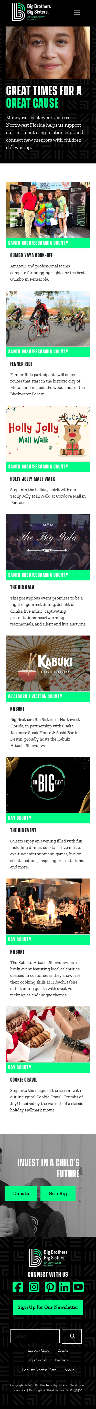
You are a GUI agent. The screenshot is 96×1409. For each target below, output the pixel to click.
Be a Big (58, 1193)
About (69, 1370)
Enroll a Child (38, 1350)
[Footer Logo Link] (48, 1259)
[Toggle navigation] (77, 12)
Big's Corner (37, 1360)
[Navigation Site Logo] (31, 12)
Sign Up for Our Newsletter (48, 1307)
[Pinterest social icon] (51, 1289)
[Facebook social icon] (19, 1289)
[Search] (35, 1336)
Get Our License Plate (39, 1370)
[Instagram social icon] (35, 1289)
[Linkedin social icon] (65, 1289)
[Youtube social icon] (78, 1289)
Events (63, 1350)
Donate (21, 1193)
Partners (62, 1360)
